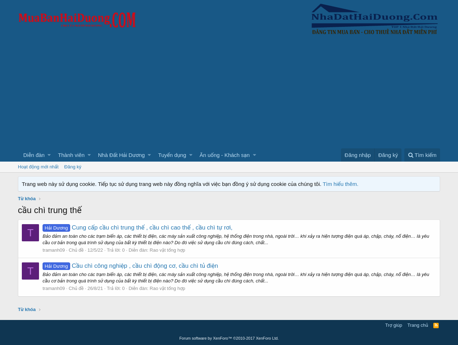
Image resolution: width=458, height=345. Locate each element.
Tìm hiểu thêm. (341, 184)
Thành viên (71, 155)
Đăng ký (73, 166)
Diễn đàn (34, 155)
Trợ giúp (393, 325)
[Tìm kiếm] (422, 155)
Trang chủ (418, 325)
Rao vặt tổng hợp (167, 250)
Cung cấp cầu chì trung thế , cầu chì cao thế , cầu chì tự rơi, (138, 227)
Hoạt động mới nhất (38, 166)
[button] (49, 155)
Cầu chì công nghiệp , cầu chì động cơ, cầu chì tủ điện (130, 265)
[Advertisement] (229, 95)
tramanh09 (54, 250)
